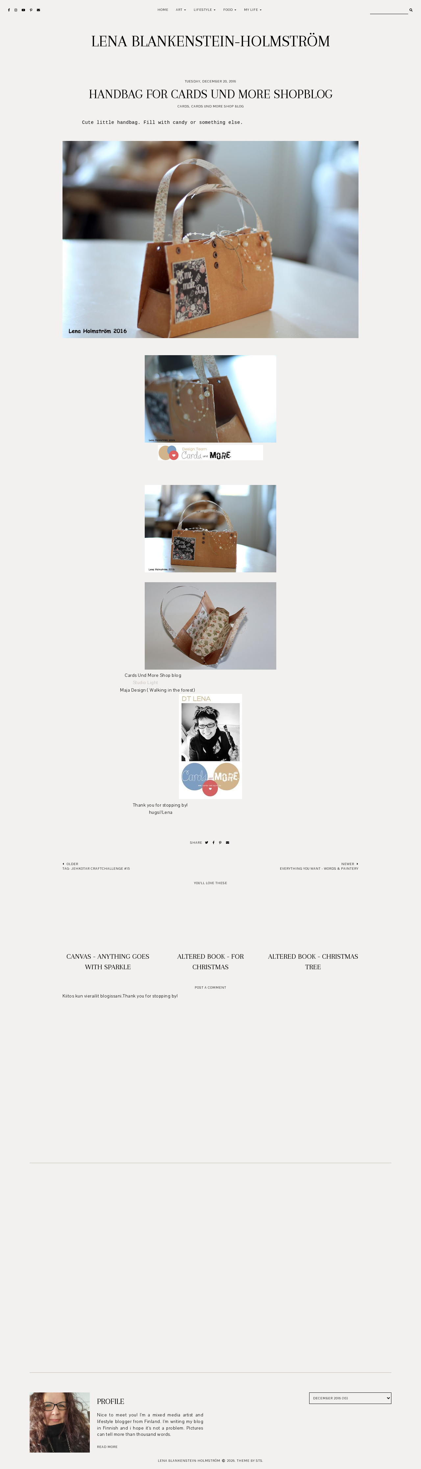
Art (179, 10)
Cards (183, 106)
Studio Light (145, 683)
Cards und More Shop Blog (217, 106)
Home (163, 10)
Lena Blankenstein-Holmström (210, 41)
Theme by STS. (250, 1460)
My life (251, 10)
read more (107, 1447)
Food (228, 10)
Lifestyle (203, 10)
